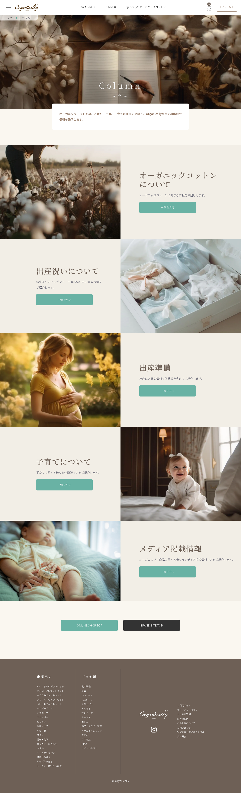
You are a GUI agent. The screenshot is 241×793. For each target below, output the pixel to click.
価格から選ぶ (43, 757)
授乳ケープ (42, 726)
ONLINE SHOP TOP (89, 625)
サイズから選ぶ (45, 761)
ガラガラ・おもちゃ (47, 743)
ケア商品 (86, 739)
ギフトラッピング (46, 752)
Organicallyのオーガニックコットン (145, 7)
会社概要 (181, 736)
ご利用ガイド (184, 705)
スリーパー (42, 717)
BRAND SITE (227, 7)
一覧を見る (168, 207)
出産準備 (86, 686)
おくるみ (41, 721)
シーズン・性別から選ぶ (49, 765)
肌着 (84, 690)
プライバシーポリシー (188, 709)
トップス (86, 717)
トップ (8, 18)
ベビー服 (41, 730)
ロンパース (87, 695)
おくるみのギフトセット (49, 695)
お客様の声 (182, 718)
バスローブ (42, 712)
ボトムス (86, 721)
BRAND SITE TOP (151, 625)
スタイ (40, 734)
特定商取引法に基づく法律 (190, 731)
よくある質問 (184, 714)
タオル (40, 748)
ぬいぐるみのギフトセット (50, 686)
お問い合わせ (184, 727)
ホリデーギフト (45, 708)
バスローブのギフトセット (50, 690)
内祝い (85, 743)
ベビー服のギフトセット (49, 704)
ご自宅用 (110, 7)
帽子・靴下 (42, 739)
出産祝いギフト (88, 7)
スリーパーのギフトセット (50, 699)
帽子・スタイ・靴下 (92, 726)
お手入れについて (186, 723)
